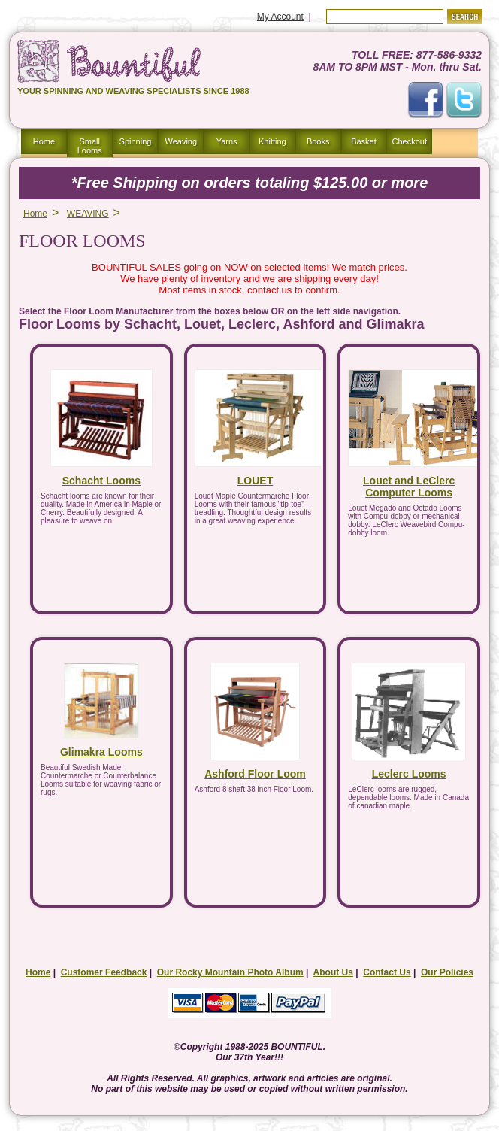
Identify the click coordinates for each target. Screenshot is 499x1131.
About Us (333, 972)
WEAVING (88, 213)
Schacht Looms (101, 481)
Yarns (226, 141)
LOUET (255, 481)
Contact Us (386, 972)
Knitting (272, 141)
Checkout (409, 141)
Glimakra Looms (101, 752)
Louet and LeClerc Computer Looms (409, 487)
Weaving (181, 141)
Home (44, 141)
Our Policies (447, 972)
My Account (280, 16)
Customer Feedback (104, 972)
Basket (364, 141)
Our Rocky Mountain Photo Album (230, 972)
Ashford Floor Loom (255, 774)
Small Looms (89, 146)
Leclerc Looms (409, 774)
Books (318, 141)
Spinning (135, 141)
